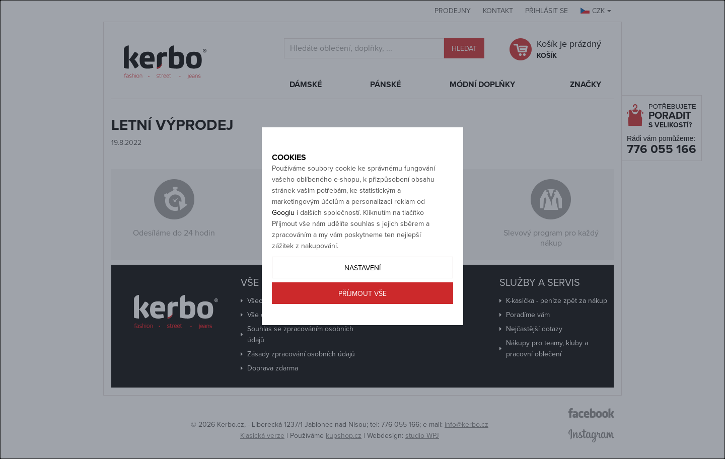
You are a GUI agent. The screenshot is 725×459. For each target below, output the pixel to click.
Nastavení (362, 301)
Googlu (283, 246)
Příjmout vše (362, 327)
